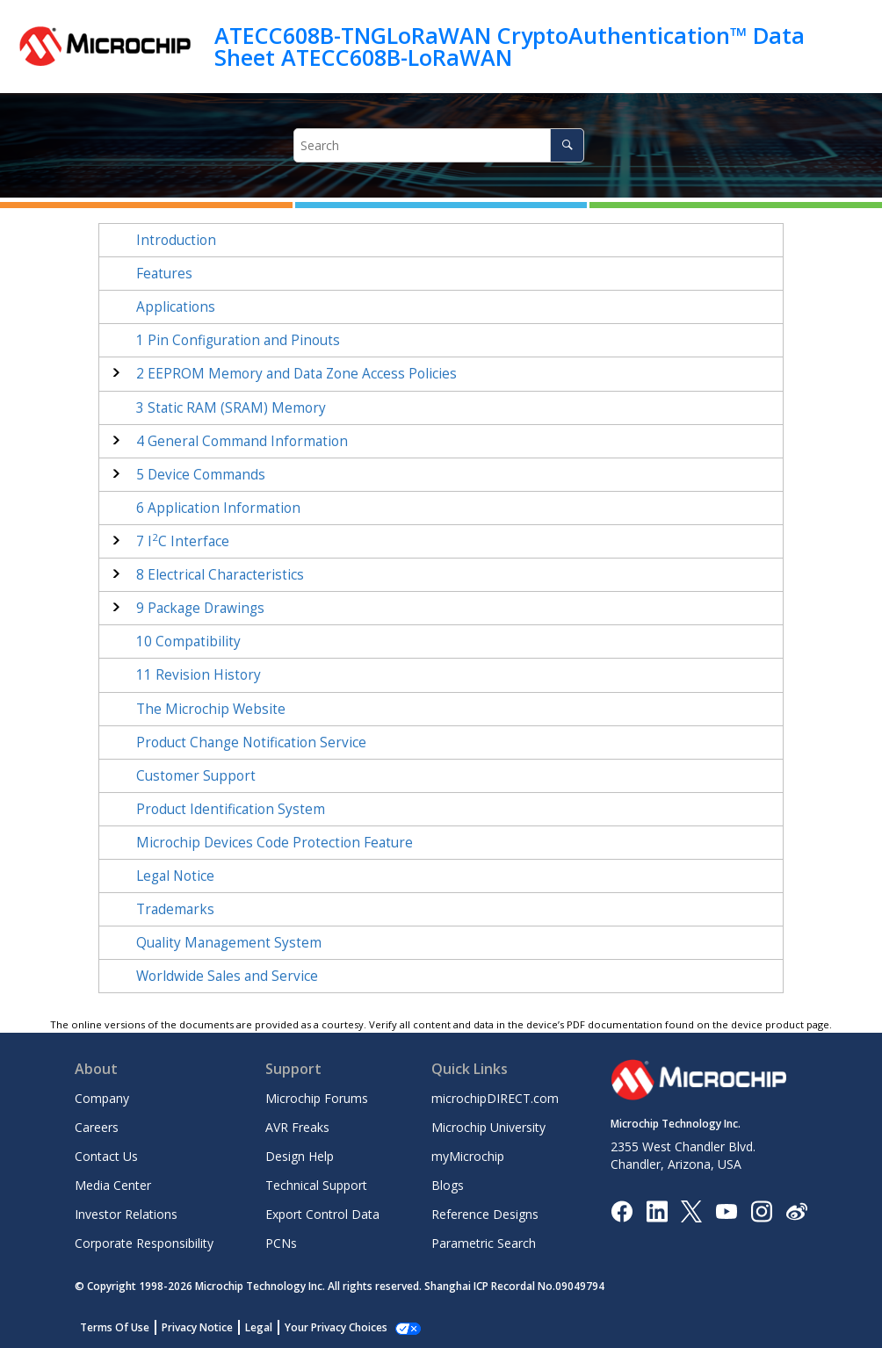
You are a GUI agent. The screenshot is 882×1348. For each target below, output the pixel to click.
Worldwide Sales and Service (227, 976)
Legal (258, 1327)
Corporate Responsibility (144, 1243)
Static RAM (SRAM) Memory (231, 408)
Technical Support (316, 1185)
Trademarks (175, 909)
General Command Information (242, 441)
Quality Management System (229, 943)
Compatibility (188, 641)
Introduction (176, 240)
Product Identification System (230, 809)
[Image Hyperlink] (726, 1210)
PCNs (281, 1243)
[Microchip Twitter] (691, 1209)
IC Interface (182, 541)
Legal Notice (175, 876)
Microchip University (488, 1127)
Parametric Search (483, 1243)
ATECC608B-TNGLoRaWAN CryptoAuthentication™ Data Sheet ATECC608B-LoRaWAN (509, 46)
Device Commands (200, 474)
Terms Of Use (114, 1327)
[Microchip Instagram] (761, 1209)
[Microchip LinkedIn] (657, 1209)
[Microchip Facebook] (622, 1209)
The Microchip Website (211, 709)
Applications (175, 307)
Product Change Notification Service (251, 742)
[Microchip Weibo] (796, 1210)
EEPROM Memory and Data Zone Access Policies (296, 373)
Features (164, 273)
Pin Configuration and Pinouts (238, 340)
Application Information (218, 508)
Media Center (113, 1185)
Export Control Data (322, 1214)
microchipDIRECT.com (495, 1098)
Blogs (447, 1185)
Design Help (299, 1156)
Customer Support (196, 776)
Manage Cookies (326, 1327)
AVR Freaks (297, 1127)
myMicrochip (467, 1156)
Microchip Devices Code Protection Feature (274, 842)
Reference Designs (485, 1214)
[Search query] (438, 145)
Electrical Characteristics (220, 575)
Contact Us (106, 1156)
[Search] (567, 145)
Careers (97, 1127)
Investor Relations (126, 1214)
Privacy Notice (197, 1327)
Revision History (198, 675)
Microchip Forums (316, 1098)
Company (102, 1098)
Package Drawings (200, 608)
